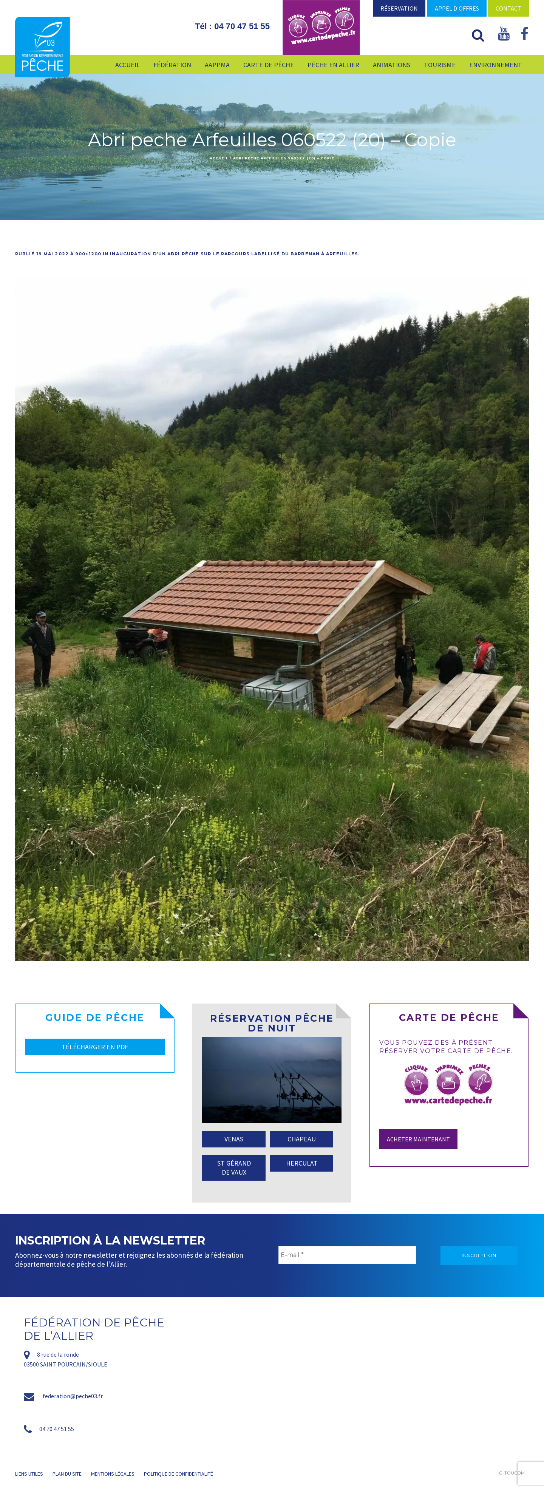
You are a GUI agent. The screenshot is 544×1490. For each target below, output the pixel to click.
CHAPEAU (301, 1139)
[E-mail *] (347, 1255)
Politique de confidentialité (178, 1473)
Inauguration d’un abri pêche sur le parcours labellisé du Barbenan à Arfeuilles (234, 253)
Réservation (399, 8)
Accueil (219, 158)
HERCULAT (302, 1163)
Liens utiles (29, 1473)
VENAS (233, 1139)
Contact (508, 8)
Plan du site (67, 1473)
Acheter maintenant (418, 1139)
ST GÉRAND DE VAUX (234, 1168)
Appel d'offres (457, 8)
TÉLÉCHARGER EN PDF (95, 1046)
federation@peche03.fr (73, 1396)
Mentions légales (112, 1473)
